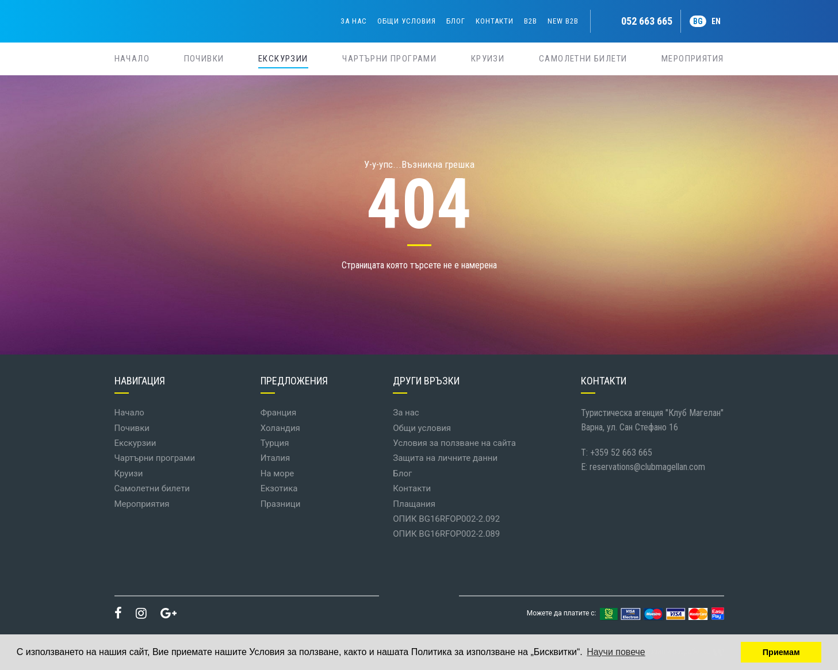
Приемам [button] (781, 652)
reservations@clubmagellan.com (647, 466)
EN (716, 21)
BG (698, 21)
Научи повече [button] (616, 652)
